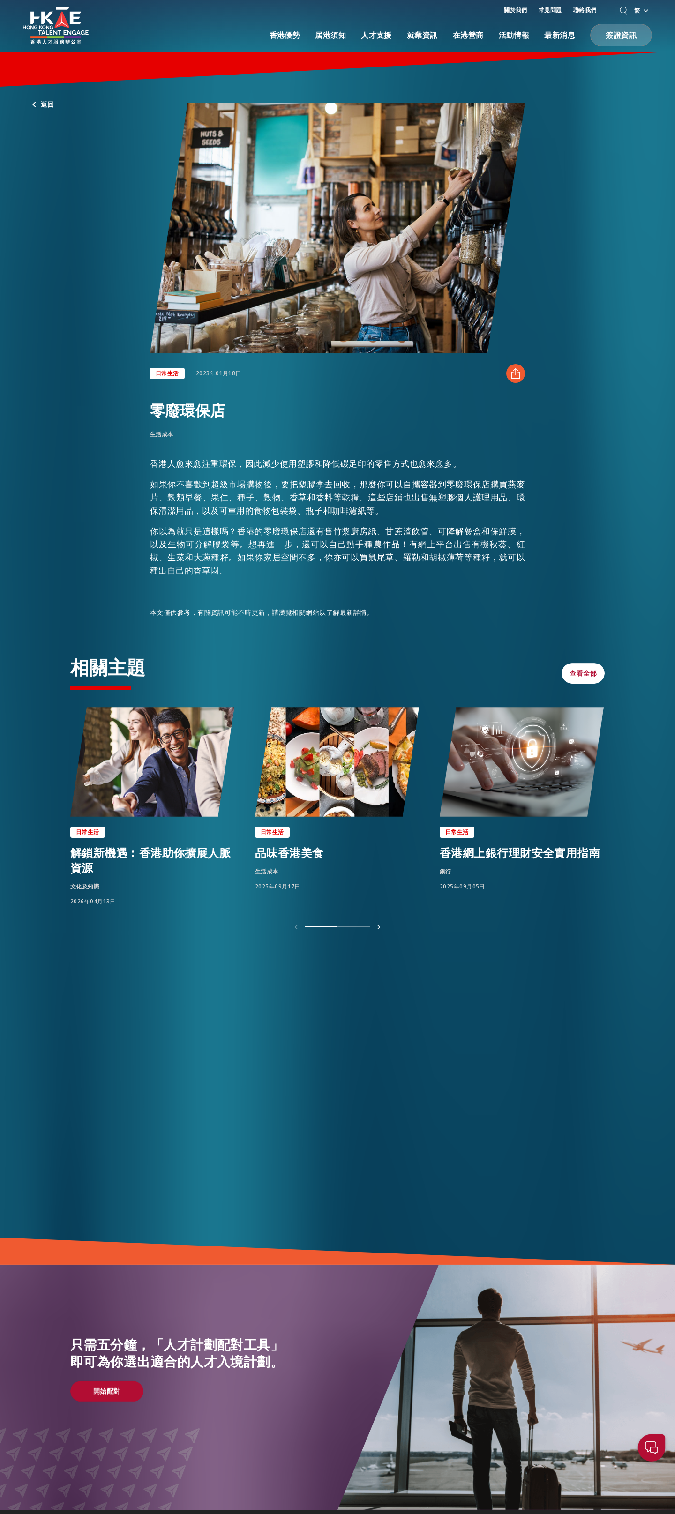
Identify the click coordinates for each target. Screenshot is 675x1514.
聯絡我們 (585, 10)
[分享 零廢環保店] (515, 373)
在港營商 (468, 35)
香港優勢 (285, 35)
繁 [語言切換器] (641, 11)
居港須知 (330, 35)
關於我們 (515, 10)
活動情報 (514, 35)
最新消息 (559, 35)
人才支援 (376, 35)
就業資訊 (422, 35)
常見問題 (550, 10)
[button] (623, 11)
